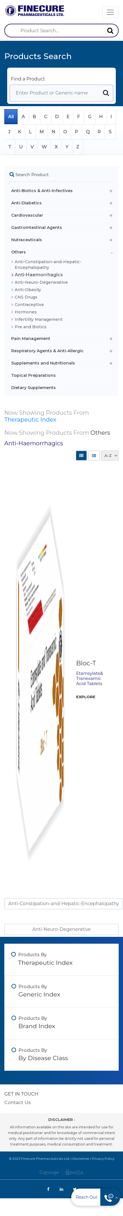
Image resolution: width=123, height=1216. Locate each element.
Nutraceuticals (26, 239)
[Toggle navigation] (110, 12)
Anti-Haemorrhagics (39, 274)
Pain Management (30, 338)
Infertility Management (39, 319)
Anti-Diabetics (26, 203)
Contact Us (17, 1102)
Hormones (26, 312)
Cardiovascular (27, 215)
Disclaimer (80, 1159)
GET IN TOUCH (21, 1094)
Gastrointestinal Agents (36, 227)
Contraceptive (29, 304)
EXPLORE (85, 696)
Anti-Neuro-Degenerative (41, 282)
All (11, 116)
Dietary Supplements (33, 387)
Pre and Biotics (31, 326)
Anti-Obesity (28, 289)
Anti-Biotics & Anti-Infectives (42, 190)
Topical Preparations (33, 375)
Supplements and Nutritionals (43, 363)
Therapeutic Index (30, 419)
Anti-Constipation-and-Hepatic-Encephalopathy (48, 264)
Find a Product (28, 79)
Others (18, 252)
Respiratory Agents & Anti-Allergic (47, 350)
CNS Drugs (26, 297)
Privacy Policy (103, 1159)
